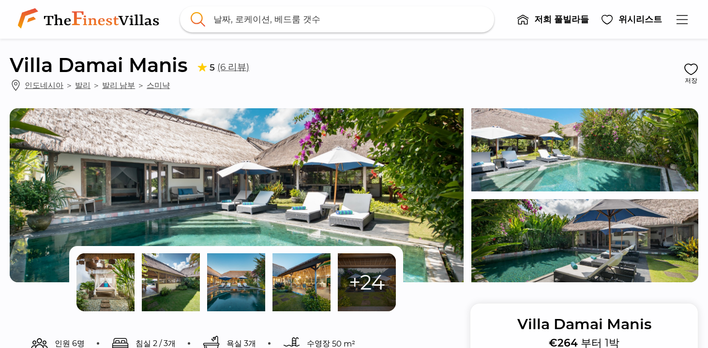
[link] (90, 19)
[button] (553, 19)
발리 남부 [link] (118, 85)
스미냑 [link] (158, 85)
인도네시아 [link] (44, 85)
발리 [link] (82, 85)
